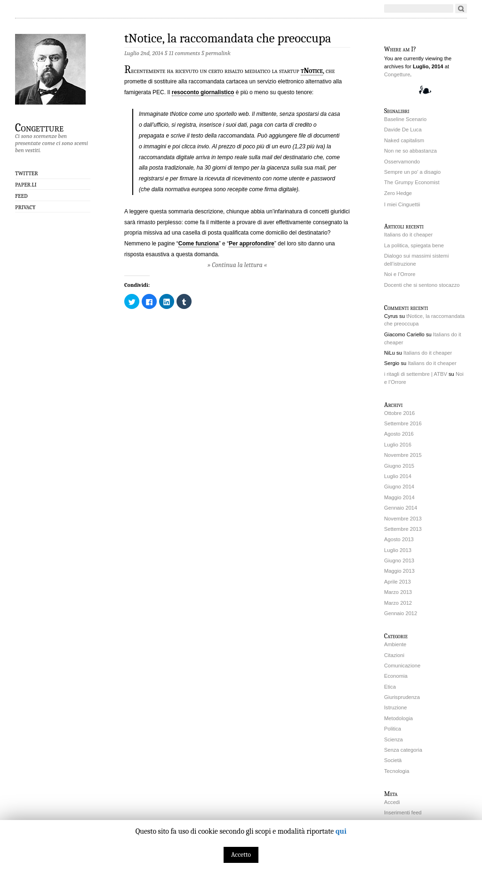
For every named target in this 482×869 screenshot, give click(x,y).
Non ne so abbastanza (410, 151)
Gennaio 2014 (400, 508)
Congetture (39, 127)
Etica (390, 687)
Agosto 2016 (399, 434)
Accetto (241, 855)
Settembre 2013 (403, 529)
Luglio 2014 (397, 476)
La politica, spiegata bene (414, 245)
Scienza (393, 739)
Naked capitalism (404, 140)
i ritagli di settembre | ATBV (415, 374)
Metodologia (398, 718)
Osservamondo (402, 161)
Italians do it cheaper (408, 234)
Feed (21, 196)
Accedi (392, 802)
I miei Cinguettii (402, 204)
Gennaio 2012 (400, 613)
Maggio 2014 (399, 497)
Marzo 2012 (398, 603)
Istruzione (395, 707)
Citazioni (394, 655)
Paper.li (26, 184)
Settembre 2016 (403, 423)
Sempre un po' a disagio (412, 172)
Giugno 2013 (399, 560)
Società (393, 760)
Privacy (25, 207)
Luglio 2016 (397, 444)
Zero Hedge (398, 193)
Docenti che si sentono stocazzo (421, 285)
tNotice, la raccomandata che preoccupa (227, 38)
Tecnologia (397, 771)
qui (341, 831)
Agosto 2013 (399, 539)
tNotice (312, 70)
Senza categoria (403, 750)
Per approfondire (251, 243)
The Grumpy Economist (412, 182)
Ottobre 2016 (399, 413)
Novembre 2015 (403, 455)
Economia (396, 676)
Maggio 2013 (399, 571)
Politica (392, 728)
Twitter (26, 173)
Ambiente (395, 644)
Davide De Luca (403, 129)
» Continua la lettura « (237, 265)
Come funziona (198, 243)
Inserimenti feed (403, 812)
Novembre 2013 (403, 518)
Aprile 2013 (397, 582)
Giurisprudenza (402, 697)
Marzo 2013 (398, 592)
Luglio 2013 (397, 550)
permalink (218, 53)
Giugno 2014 (399, 486)
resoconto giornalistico (203, 92)
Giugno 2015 (399, 466)
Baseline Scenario (405, 119)
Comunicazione (402, 665)
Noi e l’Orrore (400, 274)
